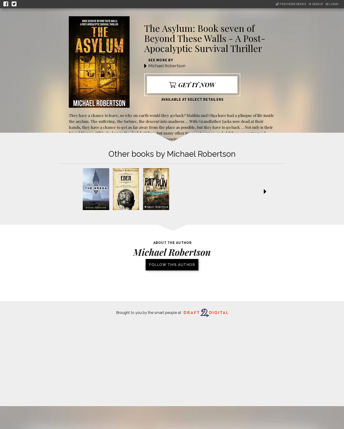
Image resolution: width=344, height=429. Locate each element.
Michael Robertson (166, 65)
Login (331, 4)
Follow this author (172, 265)
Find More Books (291, 4)
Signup (315, 4)
